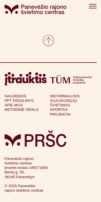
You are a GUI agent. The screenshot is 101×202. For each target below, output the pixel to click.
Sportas (59, 109)
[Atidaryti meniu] (92, 7)
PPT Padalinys (19, 100)
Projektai (60, 114)
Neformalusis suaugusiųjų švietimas (65, 100)
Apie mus (13, 105)
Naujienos (15, 96)
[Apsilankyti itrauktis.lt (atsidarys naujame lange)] (25, 79)
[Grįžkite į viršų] (48, 40)
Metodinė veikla (21, 109)
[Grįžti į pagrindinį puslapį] (35, 138)
